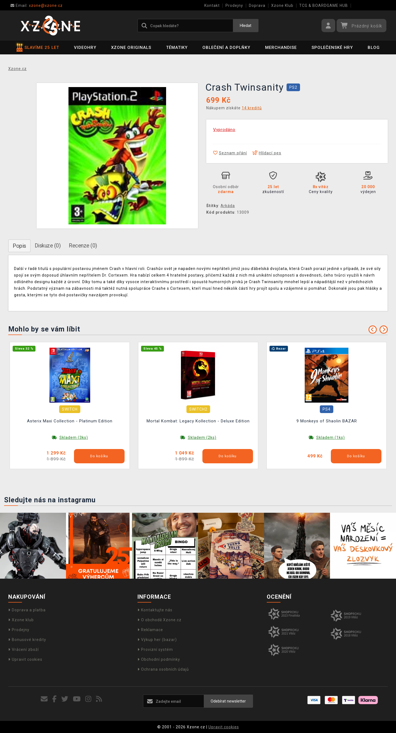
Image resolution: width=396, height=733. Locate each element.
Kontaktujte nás (155, 610)
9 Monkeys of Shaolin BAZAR (326, 421)
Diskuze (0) (48, 245)
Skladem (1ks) (330, 437)
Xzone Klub (282, 5)
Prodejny (234, 5)
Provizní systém (155, 649)
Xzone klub (21, 620)
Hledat (245, 25)
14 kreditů (252, 108)
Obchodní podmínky (159, 659)
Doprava (257, 5)
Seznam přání (230, 152)
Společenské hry (332, 47)
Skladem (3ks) (73, 437)
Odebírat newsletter (228, 701)
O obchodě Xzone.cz (160, 620)
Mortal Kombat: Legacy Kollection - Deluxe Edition (198, 421)
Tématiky (177, 47)
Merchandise (281, 47)
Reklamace (150, 630)
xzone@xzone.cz (36, 5)
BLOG (374, 47)
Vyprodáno (224, 129)
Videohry (85, 47)
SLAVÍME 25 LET (37, 47)
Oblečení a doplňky (226, 47)
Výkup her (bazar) (157, 639)
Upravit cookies (25, 659)
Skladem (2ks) (202, 437)
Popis (19, 246)
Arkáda (228, 206)
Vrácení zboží (23, 649)
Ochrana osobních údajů (163, 669)
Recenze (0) (83, 245)
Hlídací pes (266, 152)
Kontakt (212, 5)
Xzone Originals (131, 47)
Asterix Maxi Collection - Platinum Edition (69, 421)
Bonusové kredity (27, 639)
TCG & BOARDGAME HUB (323, 5)
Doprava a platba (27, 610)
